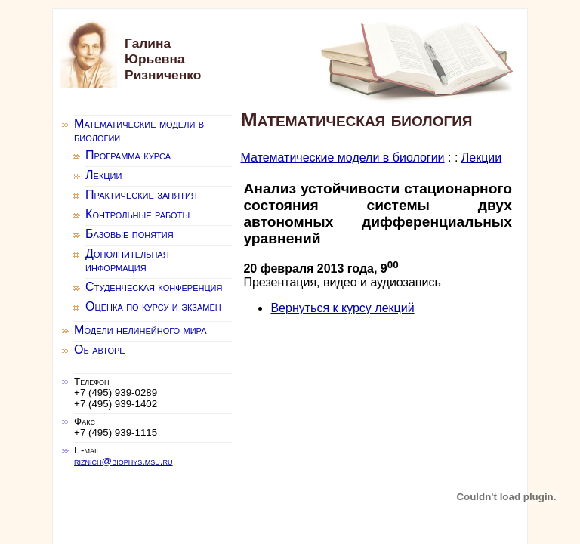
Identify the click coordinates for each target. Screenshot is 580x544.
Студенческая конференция (153, 286)
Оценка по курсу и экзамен (153, 306)
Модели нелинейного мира (140, 329)
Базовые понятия (129, 233)
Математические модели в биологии (342, 157)
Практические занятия (141, 194)
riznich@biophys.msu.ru (123, 461)
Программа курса (128, 155)
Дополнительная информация (127, 260)
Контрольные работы (137, 214)
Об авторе (99, 349)
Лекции (481, 157)
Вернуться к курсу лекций (342, 307)
